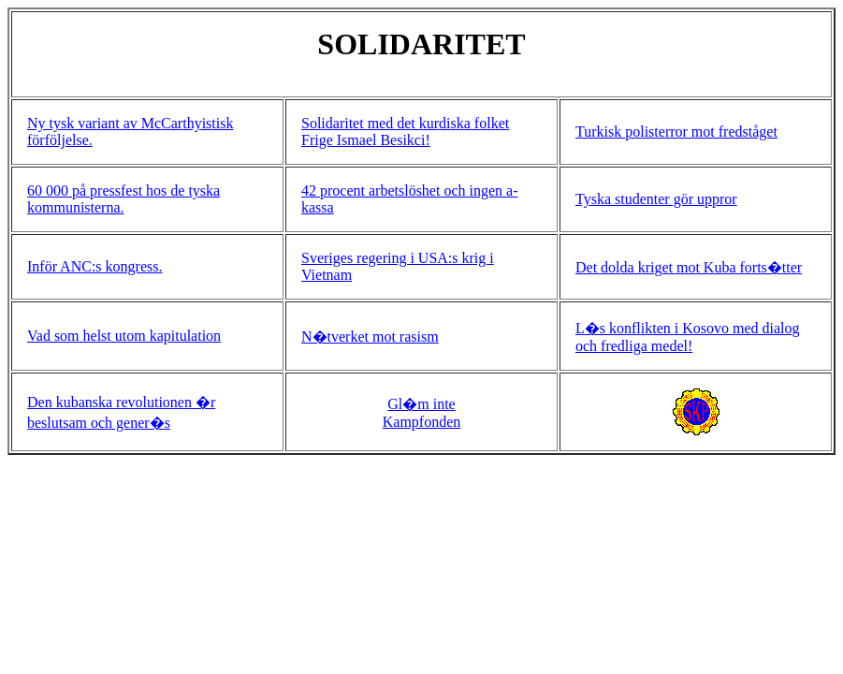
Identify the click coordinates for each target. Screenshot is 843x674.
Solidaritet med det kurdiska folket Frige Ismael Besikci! (405, 131)
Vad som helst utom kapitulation (124, 336)
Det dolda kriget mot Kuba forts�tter (688, 267)
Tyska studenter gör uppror (656, 199)
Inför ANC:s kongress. (94, 266)
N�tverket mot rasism (370, 336)
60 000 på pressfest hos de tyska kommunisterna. (123, 199)
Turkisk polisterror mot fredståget (676, 131)
